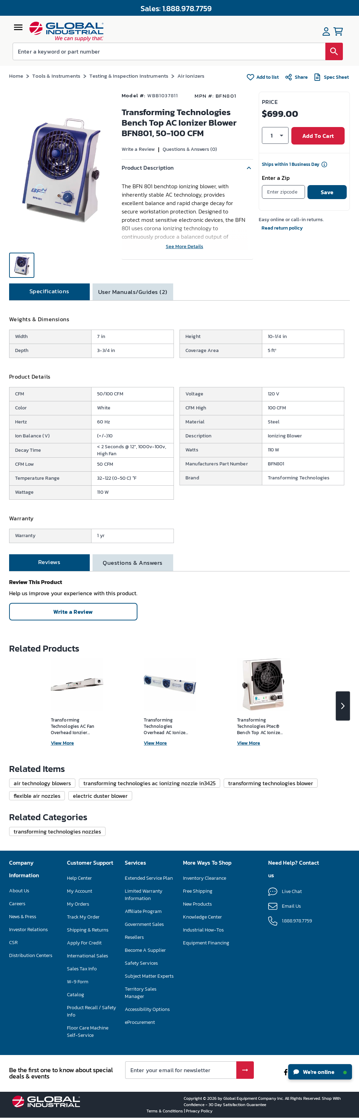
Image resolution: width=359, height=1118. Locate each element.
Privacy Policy (199, 1111)
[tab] (49, 291)
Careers (17, 903)
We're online (320, 1072)
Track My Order (83, 917)
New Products (197, 904)
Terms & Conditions (165, 1111)
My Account (79, 891)
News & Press (22, 916)
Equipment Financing (206, 943)
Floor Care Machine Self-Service (87, 1031)
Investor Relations (28, 929)
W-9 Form (77, 981)
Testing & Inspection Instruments (128, 76)
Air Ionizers (190, 76)
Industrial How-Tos (203, 930)
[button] (187, 168)
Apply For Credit (84, 943)
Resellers (134, 937)
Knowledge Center (202, 917)
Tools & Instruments (56, 76)
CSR (13, 942)
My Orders (78, 904)
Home (16, 76)
